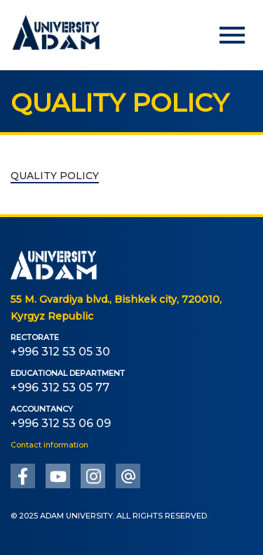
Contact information (49, 445)
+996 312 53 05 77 (60, 387)
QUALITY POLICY (55, 175)
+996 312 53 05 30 (60, 351)
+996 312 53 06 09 (61, 423)
